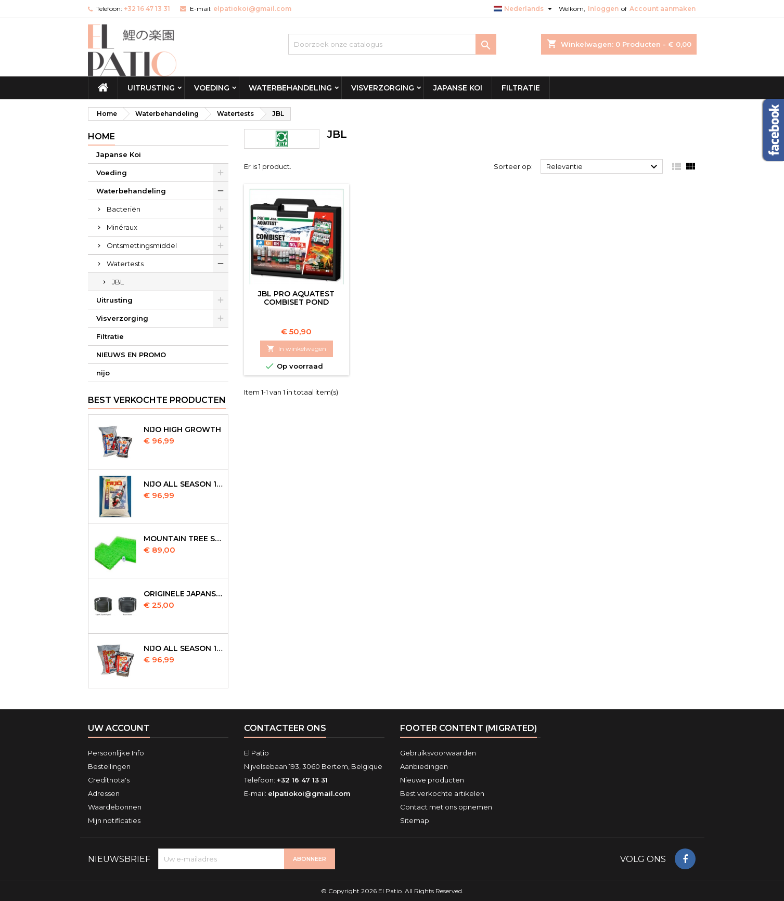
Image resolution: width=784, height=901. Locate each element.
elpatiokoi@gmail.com (252, 8)
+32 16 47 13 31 (147, 8)
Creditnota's (109, 780)
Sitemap (414, 820)
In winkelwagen (296, 348)
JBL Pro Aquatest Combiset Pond (296, 298)
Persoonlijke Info (116, 753)
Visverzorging (382, 88)
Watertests (125, 263)
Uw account (119, 728)
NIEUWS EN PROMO (131, 354)
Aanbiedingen (424, 766)
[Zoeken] (392, 44)
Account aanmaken (662, 8)
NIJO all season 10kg (184, 648)
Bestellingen (109, 766)
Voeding (211, 88)
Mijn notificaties (114, 820)
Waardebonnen (115, 807)
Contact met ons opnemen (446, 807)
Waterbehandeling (290, 88)
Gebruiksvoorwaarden (438, 753)
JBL (118, 282)
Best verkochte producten (157, 400)
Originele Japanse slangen (184, 594)
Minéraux (122, 227)
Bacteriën (123, 209)
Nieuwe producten (432, 780)
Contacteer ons (285, 728)
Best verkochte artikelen (442, 793)
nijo (103, 373)
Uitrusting (151, 88)
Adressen (104, 793)
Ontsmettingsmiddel (142, 245)
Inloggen (603, 8)
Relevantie (603, 167)
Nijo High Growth (182, 429)
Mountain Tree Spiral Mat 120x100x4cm (184, 538)
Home (101, 136)
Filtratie (521, 88)
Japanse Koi (457, 88)
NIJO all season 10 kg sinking (184, 484)
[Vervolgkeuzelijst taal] (524, 9)
